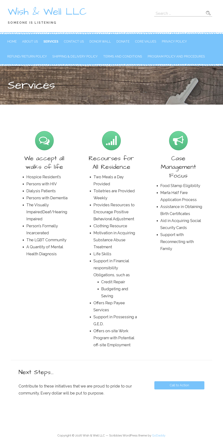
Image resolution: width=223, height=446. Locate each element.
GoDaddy (158, 435)
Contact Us (74, 41)
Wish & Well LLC (47, 12)
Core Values (145, 41)
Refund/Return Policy (27, 56)
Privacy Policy (174, 41)
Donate (123, 41)
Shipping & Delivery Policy (75, 56)
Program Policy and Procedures (176, 56)
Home (12, 41)
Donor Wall (100, 41)
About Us (30, 41)
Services (50, 41)
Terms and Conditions (122, 56)
